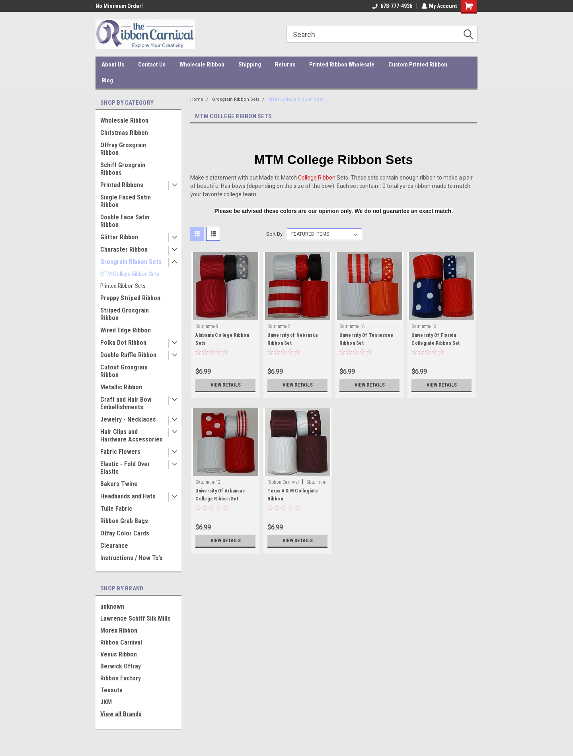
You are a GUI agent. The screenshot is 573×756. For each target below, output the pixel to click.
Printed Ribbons (121, 185)
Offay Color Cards (124, 533)
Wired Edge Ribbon (125, 330)
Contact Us (152, 64)
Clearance (114, 545)
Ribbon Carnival (121, 642)
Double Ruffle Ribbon (128, 355)
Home (196, 99)
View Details (225, 385)
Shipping (249, 64)
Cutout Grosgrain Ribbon (124, 371)
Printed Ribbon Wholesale (341, 64)
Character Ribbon (124, 249)
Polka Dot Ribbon (123, 342)
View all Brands (121, 714)
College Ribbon (316, 177)
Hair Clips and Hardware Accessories (131, 435)
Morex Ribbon (118, 630)
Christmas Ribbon (124, 133)
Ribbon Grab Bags (124, 521)
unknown (112, 606)
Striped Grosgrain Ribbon (124, 314)
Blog (107, 80)
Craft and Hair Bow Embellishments (126, 403)
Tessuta (111, 690)
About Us (112, 64)
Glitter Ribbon (119, 237)
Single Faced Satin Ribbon (125, 201)
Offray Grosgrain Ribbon (123, 148)
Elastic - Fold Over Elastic (125, 467)
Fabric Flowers (120, 451)
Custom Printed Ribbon (417, 64)
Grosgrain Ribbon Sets (131, 262)
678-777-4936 (392, 6)
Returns (285, 64)
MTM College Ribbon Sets (130, 273)
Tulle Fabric (116, 508)
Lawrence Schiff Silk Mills (135, 618)
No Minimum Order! (119, 6)
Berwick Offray (120, 666)
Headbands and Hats (128, 496)
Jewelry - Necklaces (128, 419)
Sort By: (275, 234)
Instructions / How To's (131, 558)
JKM (106, 702)
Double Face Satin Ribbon (124, 221)
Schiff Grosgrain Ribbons (122, 168)
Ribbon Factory (120, 678)
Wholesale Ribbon (201, 64)
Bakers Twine (119, 484)
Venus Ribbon (118, 654)
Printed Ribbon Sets (123, 285)
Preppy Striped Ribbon (130, 298)
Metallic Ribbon (121, 387)
